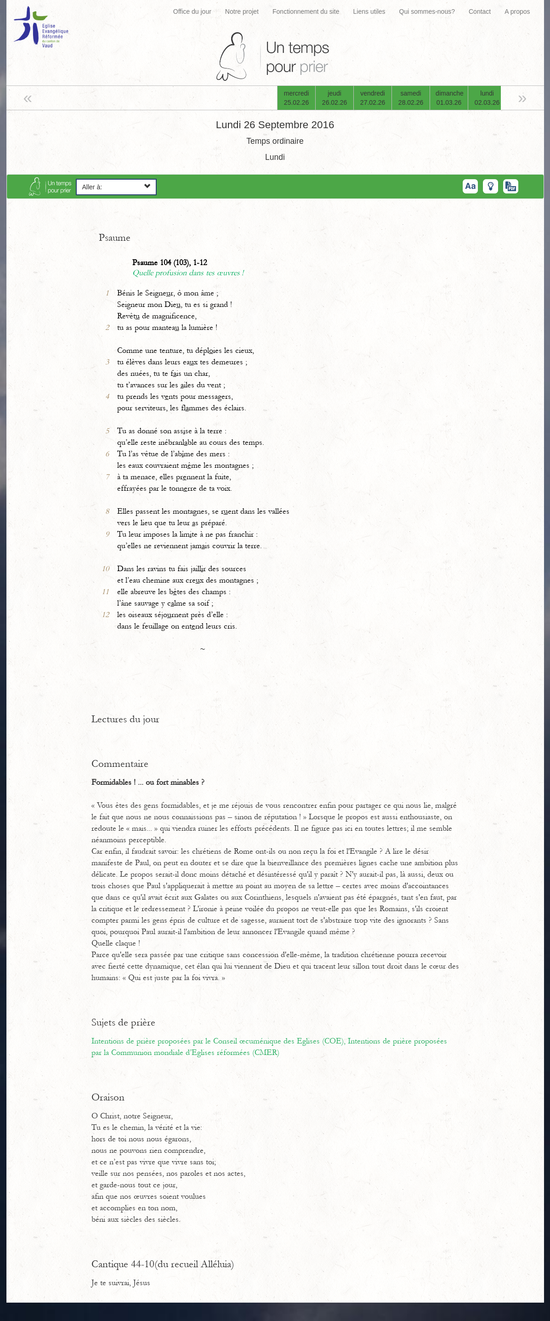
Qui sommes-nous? (427, 11)
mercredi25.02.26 (296, 98)
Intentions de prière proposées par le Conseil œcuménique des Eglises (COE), (219, 1041)
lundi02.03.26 (487, 98)
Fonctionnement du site (306, 11)
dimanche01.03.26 (450, 98)
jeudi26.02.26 (334, 98)
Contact (480, 11)
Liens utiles (369, 11)
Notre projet (242, 11)
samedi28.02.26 (411, 98)
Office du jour (192, 11)
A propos (517, 11)
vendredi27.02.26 (373, 98)
